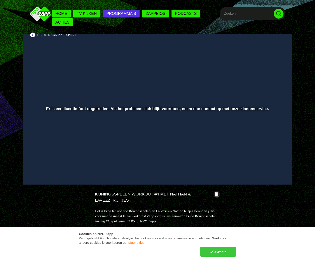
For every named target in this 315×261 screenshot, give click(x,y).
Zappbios (155, 13)
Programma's (121, 13)
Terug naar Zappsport (56, 35)
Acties (62, 22)
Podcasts (186, 13)
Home (61, 13)
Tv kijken (87, 13)
